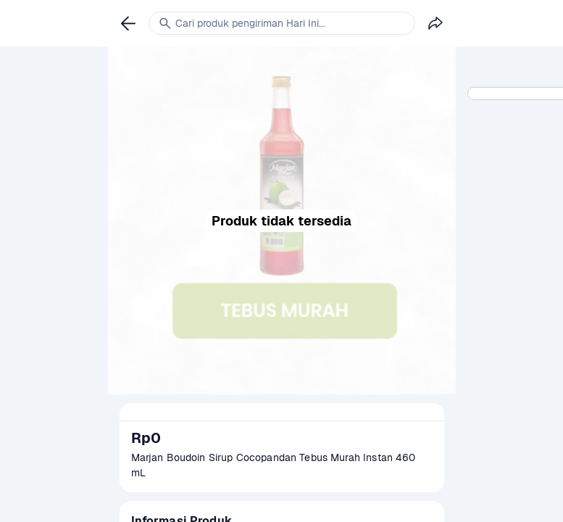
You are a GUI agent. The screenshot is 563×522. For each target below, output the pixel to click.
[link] (128, 23)
